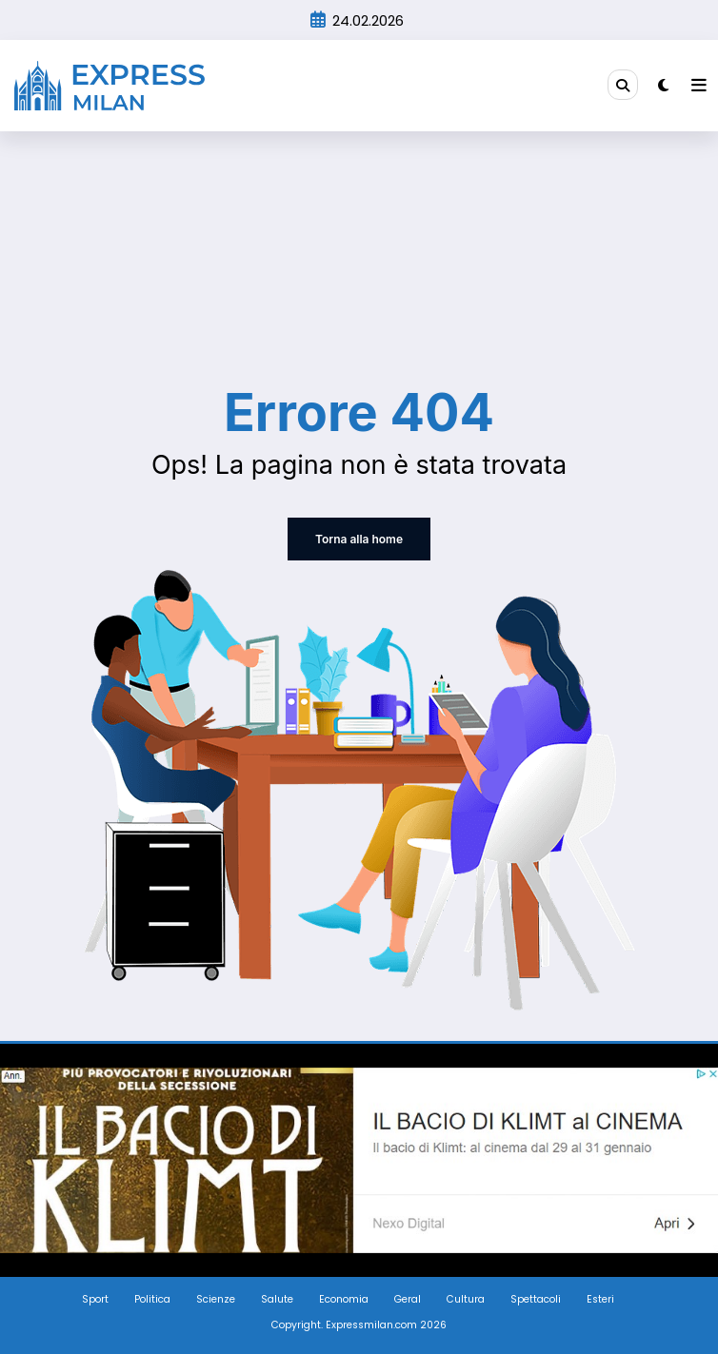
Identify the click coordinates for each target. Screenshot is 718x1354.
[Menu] (699, 86)
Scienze (215, 1299)
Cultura (466, 1299)
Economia (344, 1299)
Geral (407, 1299)
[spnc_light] (663, 85)
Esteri (600, 1299)
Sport (95, 1299)
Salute (277, 1299)
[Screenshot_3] (359, 1159)
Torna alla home (359, 539)
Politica (152, 1299)
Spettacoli (535, 1299)
